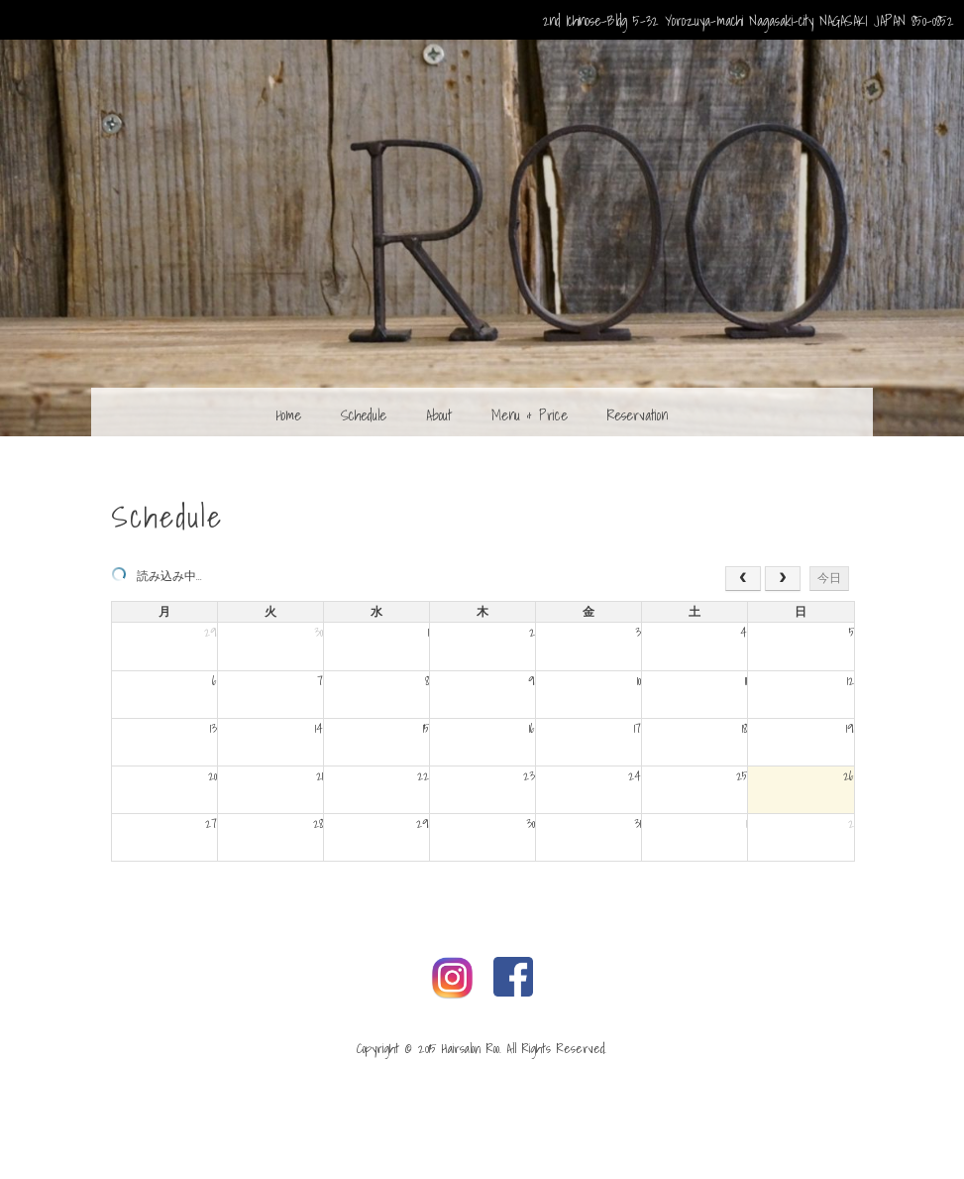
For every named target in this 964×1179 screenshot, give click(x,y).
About (439, 414)
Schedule (363, 414)
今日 (829, 577)
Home (288, 414)
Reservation (637, 414)
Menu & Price (529, 414)
